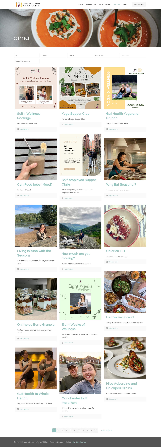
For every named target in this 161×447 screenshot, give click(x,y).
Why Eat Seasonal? (121, 185)
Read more (24, 129)
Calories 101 (115, 251)
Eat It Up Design (79, 442)
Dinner (44, 55)
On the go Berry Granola (36, 325)
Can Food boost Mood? (35, 185)
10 (91, 431)
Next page (107, 431)
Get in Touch (138, 4)
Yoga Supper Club (75, 114)
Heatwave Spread (120, 317)
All (16, 55)
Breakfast (99, 55)
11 (95, 431)
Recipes (125, 55)
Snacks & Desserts (23, 61)
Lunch (71, 55)
